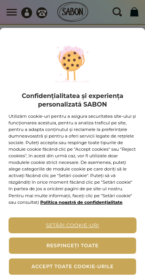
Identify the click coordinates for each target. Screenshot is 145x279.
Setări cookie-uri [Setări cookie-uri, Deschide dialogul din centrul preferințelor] (72, 225)
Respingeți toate (72, 245)
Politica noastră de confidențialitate (81, 202)
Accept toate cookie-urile (72, 266)
